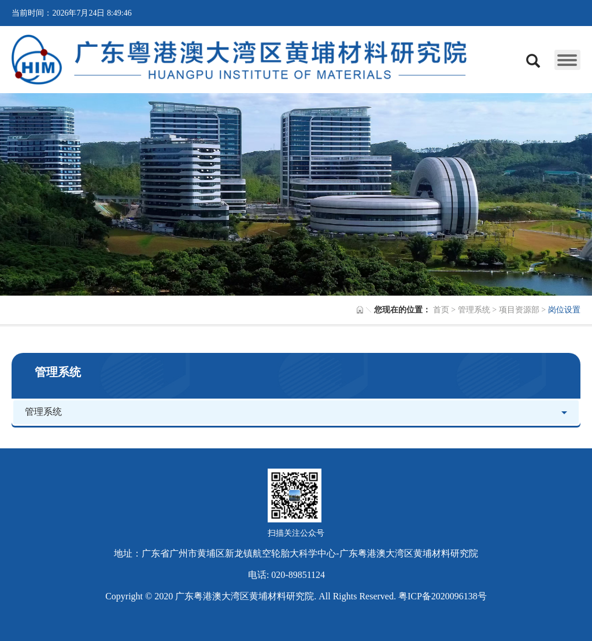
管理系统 (474, 309)
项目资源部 (519, 309)
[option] (296, 194)
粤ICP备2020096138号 (442, 596)
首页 (441, 309)
